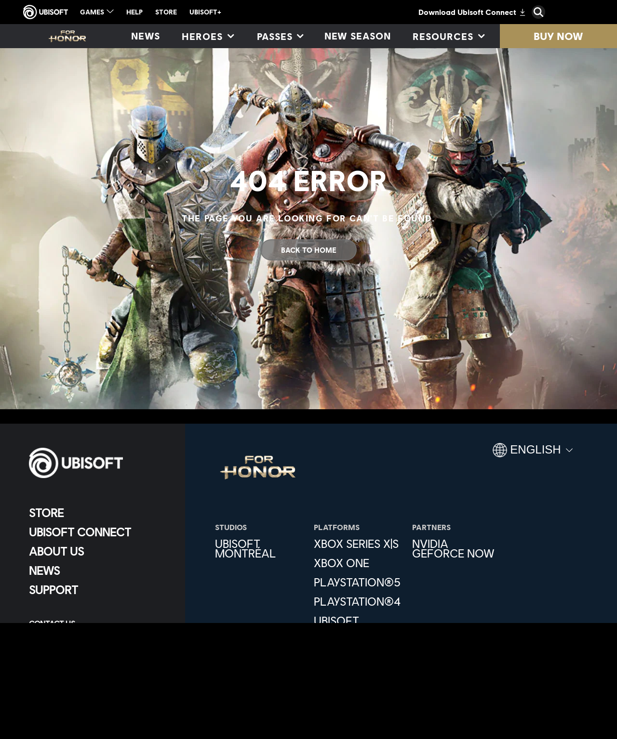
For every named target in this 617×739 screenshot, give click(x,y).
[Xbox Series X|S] (358, 543)
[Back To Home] (308, 249)
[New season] (357, 36)
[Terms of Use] (98, 650)
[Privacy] (98, 637)
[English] (532, 454)
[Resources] (448, 36)
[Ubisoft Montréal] (259, 548)
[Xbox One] (358, 563)
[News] (145, 36)
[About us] (98, 551)
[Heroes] (207, 36)
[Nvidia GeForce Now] (456, 548)
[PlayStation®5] (358, 582)
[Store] (98, 513)
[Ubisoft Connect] (98, 532)
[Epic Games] (358, 649)
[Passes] (280, 36)
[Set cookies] (53, 664)
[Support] (98, 590)
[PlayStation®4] (358, 601)
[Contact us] (98, 623)
